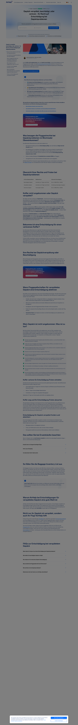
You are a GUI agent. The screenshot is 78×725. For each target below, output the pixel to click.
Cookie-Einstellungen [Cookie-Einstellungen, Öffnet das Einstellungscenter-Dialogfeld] (59, 720)
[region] (39, 719)
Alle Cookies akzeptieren (58, 717)
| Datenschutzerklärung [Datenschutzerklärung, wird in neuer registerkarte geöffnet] (18, 721)
